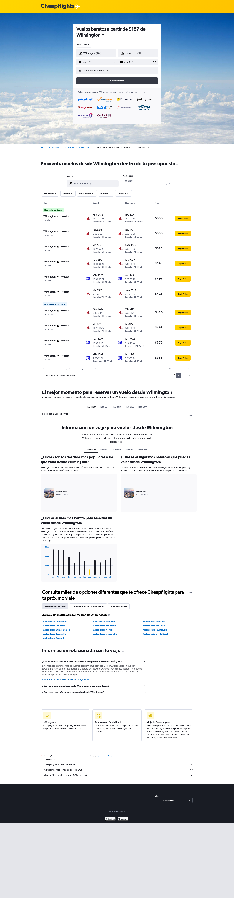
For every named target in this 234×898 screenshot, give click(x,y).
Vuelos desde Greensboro (55, 621)
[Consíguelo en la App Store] (123, 819)
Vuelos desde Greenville (54, 634)
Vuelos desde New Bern (104, 621)
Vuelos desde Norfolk (103, 630)
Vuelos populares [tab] (119, 606)
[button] (94, 62)
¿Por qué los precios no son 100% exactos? (118, 775)
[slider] (168, 184)
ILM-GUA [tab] (142, 407)
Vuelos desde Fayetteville (155, 630)
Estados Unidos (68, 147)
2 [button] (184, 375)
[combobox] (84, 45)
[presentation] (103, 35)
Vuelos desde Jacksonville (105, 634)
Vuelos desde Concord (53, 638)
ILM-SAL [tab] (130, 407)
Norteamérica (54, 147)
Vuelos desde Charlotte (54, 625)
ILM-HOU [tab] (91, 407)
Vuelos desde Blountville (104, 625)
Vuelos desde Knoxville (154, 625)
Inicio (43, 147)
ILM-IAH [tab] (104, 407)
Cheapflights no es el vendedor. (118, 764)
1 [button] (178, 375)
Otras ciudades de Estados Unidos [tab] (88, 606)
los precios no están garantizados (108, 756)
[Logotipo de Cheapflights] (57, 6)
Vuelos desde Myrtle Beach (155, 634)
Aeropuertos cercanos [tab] (55, 606)
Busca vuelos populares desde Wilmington (66, 679)
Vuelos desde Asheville (154, 621)
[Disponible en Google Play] (110, 819)
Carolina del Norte (85, 147)
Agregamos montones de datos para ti (118, 770)
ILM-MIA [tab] (117, 407)
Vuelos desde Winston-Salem (56, 630)
